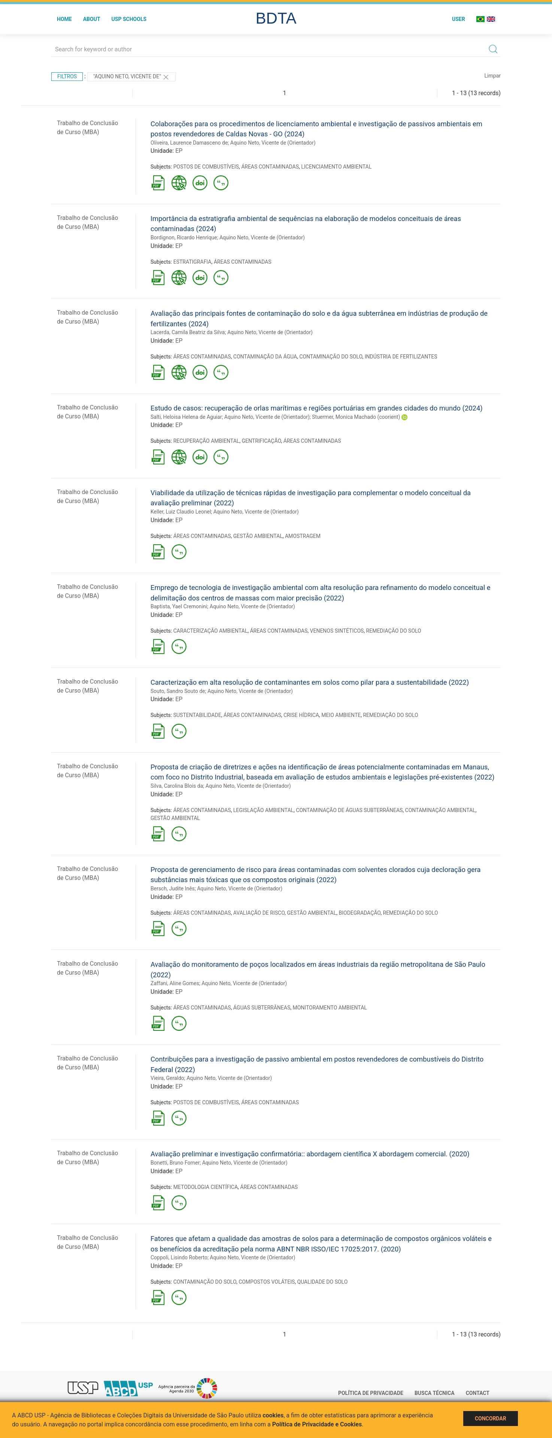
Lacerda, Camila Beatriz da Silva (188, 332)
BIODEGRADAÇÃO (359, 913)
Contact (477, 1393)
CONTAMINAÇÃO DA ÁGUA (265, 357)
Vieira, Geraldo (167, 1078)
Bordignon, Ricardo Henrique (184, 237)
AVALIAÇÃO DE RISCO (259, 913)
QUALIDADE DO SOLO (322, 1282)
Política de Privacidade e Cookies (317, 1424)
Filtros (67, 76)
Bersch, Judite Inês (173, 888)
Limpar (493, 76)
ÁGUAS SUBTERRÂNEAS (261, 1008)
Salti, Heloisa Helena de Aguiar (186, 417)
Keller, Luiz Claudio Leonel (181, 512)
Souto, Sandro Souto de (178, 691)
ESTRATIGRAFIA (192, 262)
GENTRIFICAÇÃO (261, 441)
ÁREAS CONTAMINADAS (270, 167)
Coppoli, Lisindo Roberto (179, 1257)
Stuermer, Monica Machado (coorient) (356, 417)
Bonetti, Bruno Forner (175, 1163)
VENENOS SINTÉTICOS (337, 631)
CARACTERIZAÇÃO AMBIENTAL (210, 631)
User (458, 19)
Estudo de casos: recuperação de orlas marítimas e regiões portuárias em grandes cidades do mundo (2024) (317, 408)
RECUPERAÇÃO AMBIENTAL (206, 441)
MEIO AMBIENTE (341, 715)
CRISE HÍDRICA (301, 715)
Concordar (490, 1419)
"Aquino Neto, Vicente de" (131, 77)
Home (64, 19)
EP (178, 150)
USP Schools (129, 19)
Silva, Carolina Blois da (177, 786)
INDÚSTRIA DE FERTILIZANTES (401, 357)
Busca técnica (435, 1393)
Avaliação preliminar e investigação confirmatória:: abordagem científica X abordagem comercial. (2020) (310, 1154)
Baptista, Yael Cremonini (179, 606)
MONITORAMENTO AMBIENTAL (330, 1008)
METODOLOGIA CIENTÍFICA (205, 1187)
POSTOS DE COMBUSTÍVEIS (206, 167)
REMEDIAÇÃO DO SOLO (393, 631)
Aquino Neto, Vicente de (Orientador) (273, 143)
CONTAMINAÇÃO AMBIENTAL (440, 810)
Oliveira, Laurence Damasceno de (189, 143)
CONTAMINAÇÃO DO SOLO (330, 357)
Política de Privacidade (370, 1393)
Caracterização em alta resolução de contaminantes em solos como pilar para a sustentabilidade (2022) (310, 682)
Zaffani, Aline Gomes (175, 983)
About (91, 19)
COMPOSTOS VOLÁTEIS (267, 1282)
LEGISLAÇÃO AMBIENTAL (263, 810)
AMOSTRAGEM (303, 536)
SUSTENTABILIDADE (197, 715)
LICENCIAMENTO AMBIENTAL (336, 167)
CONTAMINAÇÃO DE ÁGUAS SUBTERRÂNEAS (349, 810)
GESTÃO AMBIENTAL (258, 536)
